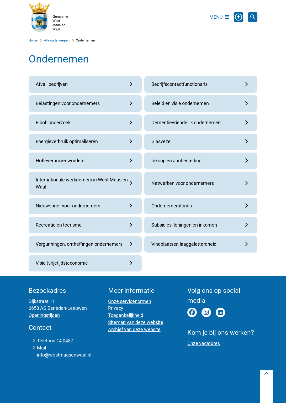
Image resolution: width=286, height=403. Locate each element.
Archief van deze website (134, 329)
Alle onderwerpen (57, 40)
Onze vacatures (203, 343)
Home (33, 40)
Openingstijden (44, 315)
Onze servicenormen (129, 301)
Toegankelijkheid (125, 315)
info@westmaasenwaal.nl (64, 355)
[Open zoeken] (252, 17)
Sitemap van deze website (135, 322)
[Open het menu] (219, 17)
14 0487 (64, 340)
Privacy (115, 308)
